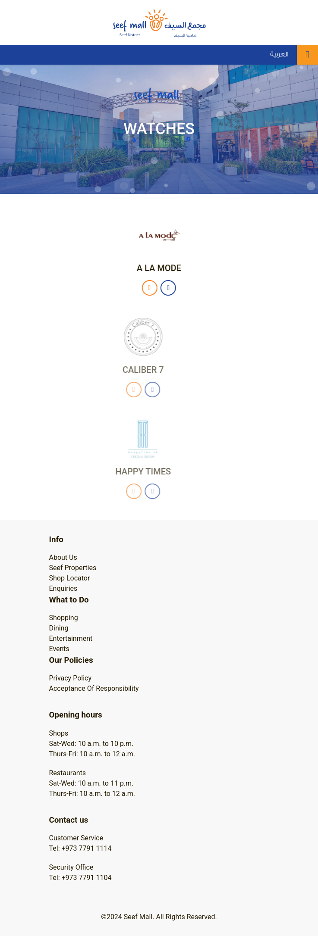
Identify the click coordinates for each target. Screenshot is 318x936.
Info (56, 539)
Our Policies (71, 660)
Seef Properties (73, 568)
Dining (59, 628)
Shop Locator (69, 578)
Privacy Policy (70, 678)
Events (59, 649)
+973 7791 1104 (87, 878)
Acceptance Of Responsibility (94, 688)
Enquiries (63, 588)
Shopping (63, 618)
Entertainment (71, 638)
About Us (63, 557)
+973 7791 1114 (87, 848)
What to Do (69, 600)
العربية (279, 54)
